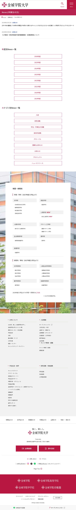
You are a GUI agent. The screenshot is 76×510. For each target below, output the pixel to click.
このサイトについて (30, 496)
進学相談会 (42, 338)
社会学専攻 (18, 276)
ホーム (4, 17)
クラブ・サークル (13, 373)
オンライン (53, 463)
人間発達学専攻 (46, 273)
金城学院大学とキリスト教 (15, 327)
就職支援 (41, 350)
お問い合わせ (32, 459)
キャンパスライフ (13, 371)
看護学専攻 (44, 285)
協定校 (10, 397)
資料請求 (49, 448)
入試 (37, 115)
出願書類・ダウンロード (45, 333)
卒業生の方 (10, 17)
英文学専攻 (18, 273)
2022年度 (37, 80)
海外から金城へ (12, 406)
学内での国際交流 (13, 400)
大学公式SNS (21, 463)
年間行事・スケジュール (14, 381)
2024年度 (37, 68)
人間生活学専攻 (46, 276)
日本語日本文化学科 (20, 204)
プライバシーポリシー (43, 496)
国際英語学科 (18, 207)
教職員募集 (40, 499)
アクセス (42, 459)
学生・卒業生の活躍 (37, 127)
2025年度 (37, 62)
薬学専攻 (17, 285)
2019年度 (37, 98)
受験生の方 (9, 420)
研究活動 (37, 121)
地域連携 (41, 374)
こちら (38, 293)
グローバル (37, 139)
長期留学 (10, 392)
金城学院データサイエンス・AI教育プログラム (20, 387)
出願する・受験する (44, 330)
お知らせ (37, 151)
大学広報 (10, 341)
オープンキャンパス (44, 325)
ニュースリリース (37, 163)
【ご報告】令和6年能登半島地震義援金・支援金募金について (20, 35)
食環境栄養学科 (19, 240)
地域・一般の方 (65, 420)
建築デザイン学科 (46, 228)
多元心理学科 (47, 216)
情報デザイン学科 (46, 231)
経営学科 (44, 204)
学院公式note (42, 463)
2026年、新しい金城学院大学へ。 (17, 325)
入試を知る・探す (44, 327)
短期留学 (10, 395)
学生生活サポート (13, 379)
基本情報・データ (13, 338)
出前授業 (41, 341)
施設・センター (12, 343)
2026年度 (37, 56)
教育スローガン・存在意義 (15, 330)
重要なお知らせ (37, 145)
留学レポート (11, 403)
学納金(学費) (11, 384)
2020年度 (37, 92)
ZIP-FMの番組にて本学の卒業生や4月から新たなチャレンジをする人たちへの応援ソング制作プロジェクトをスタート (38, 25)
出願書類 (26, 448)
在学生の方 (20, 420)
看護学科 (17, 252)
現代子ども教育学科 (20, 228)
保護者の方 (31, 420)
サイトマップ (19, 496)
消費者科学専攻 (46, 270)
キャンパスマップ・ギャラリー (16, 346)
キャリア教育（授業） (45, 347)
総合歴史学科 (18, 210)
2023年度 (37, 74)
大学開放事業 (42, 377)
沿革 (9, 335)
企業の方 (53, 420)
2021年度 (37, 86)
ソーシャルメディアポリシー (28, 499)
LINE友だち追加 (19, 508)
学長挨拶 (10, 333)
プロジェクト (37, 157)
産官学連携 (37, 133)
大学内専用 (57, 497)
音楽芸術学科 (18, 213)
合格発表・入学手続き (45, 335)
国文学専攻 (18, 270)
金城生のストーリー (13, 376)
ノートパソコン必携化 (14, 389)
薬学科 (43, 240)
